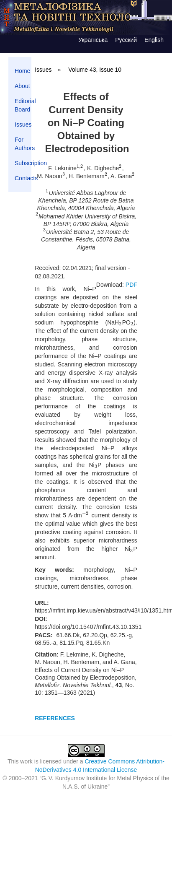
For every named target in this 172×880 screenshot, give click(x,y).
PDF (131, 284)
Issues (23, 124)
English (154, 39)
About (22, 86)
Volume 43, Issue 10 (94, 69)
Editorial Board (23, 105)
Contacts (23, 178)
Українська (93, 39)
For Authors (23, 143)
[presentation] (80, 168)
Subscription (23, 163)
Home (22, 70)
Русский (126, 39)
